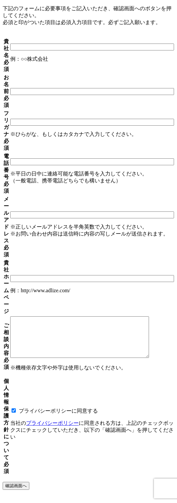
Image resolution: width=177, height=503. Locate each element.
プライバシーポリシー (52, 431)
